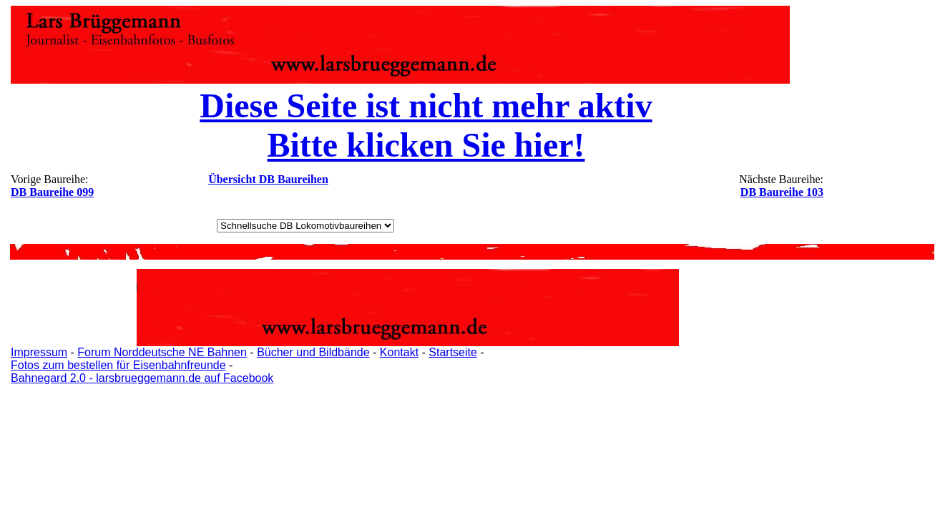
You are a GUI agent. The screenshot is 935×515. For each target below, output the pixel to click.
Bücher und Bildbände (313, 352)
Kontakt (399, 352)
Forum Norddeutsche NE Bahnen (162, 352)
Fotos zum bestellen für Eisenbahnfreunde (118, 365)
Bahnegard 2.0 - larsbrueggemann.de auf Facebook (142, 378)
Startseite (453, 352)
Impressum (39, 352)
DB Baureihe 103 (781, 192)
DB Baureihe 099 (52, 192)
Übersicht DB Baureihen (268, 179)
